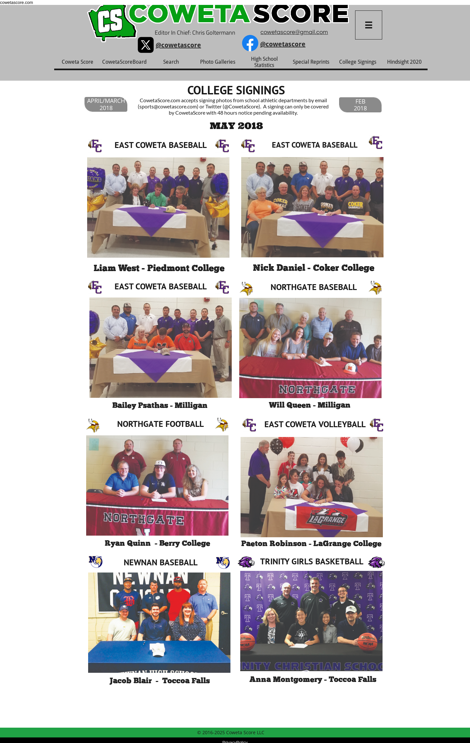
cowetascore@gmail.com (294, 32)
